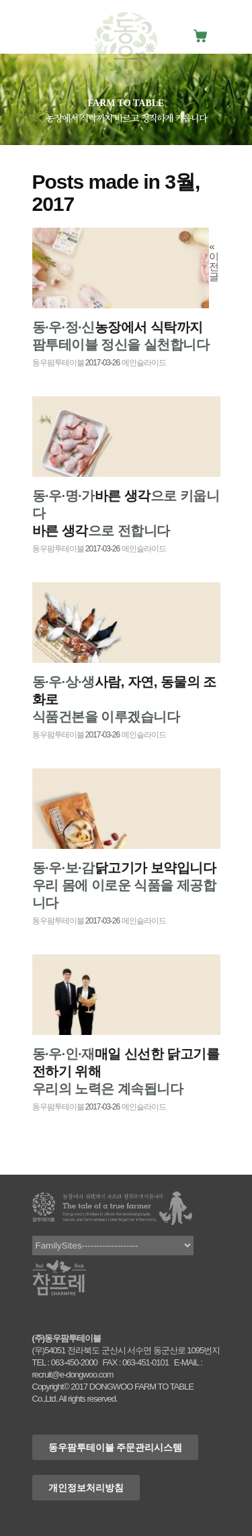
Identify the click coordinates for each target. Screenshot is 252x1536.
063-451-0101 (145, 1362)
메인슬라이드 (144, 362)
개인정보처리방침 (86, 1487)
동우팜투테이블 (58, 362)
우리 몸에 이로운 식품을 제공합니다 (124, 885)
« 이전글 (214, 261)
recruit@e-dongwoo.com (73, 1374)
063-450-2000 (74, 1362)
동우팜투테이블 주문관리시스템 (115, 1447)
